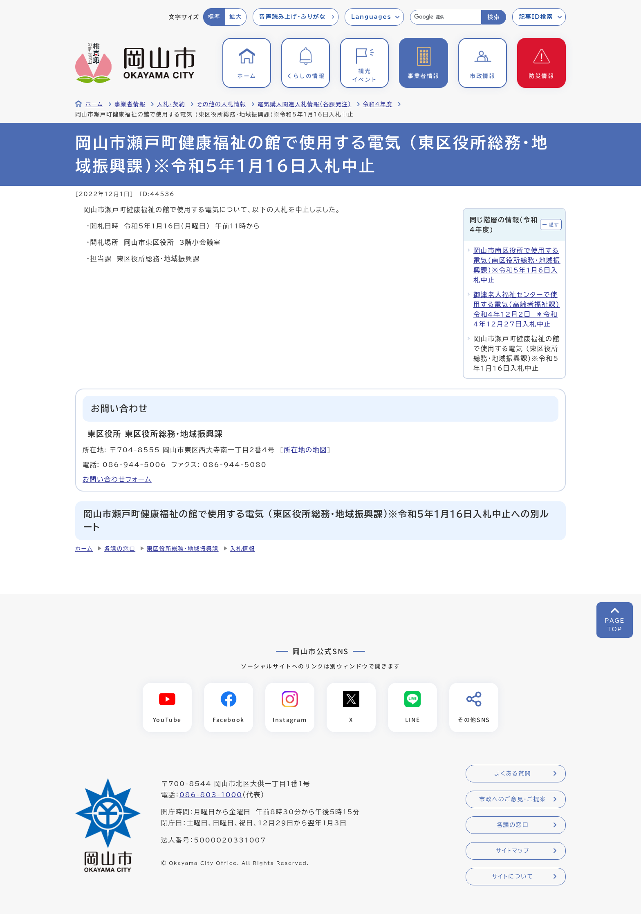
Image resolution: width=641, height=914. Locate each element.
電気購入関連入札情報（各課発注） (305, 104)
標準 (214, 17)
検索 (493, 17)
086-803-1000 (210, 794)
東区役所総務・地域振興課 (183, 549)
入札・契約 (171, 104)
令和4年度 (378, 104)
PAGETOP (615, 625)
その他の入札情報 (221, 104)
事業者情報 (130, 104)
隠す (554, 224)
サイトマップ (512, 851)
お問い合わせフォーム (117, 479)
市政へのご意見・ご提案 (512, 799)
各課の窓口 (119, 549)
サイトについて (512, 876)
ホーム (94, 104)
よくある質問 (512, 773)
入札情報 (242, 549)
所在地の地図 (305, 450)
